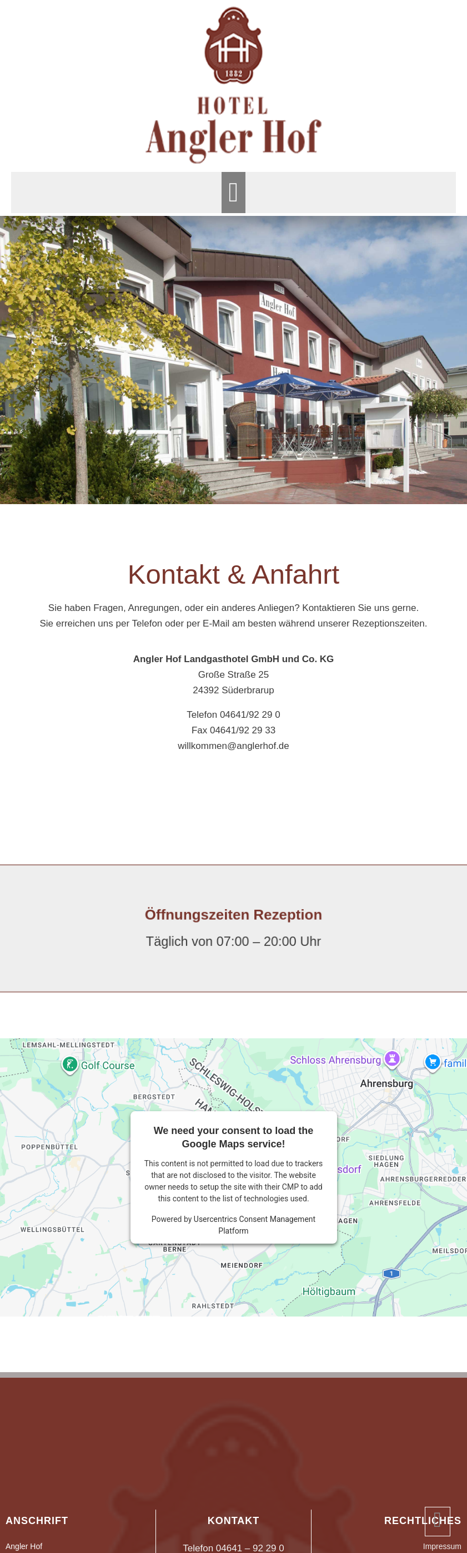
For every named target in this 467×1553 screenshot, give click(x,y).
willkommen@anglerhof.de (233, 746)
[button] (233, 192)
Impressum (442, 1546)
